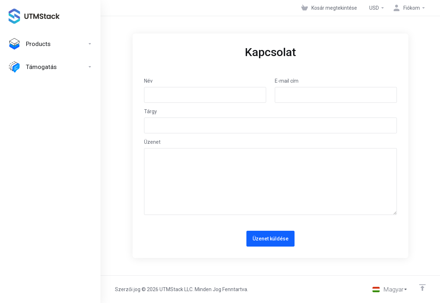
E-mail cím (286, 81)
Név (148, 81)
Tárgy (150, 111)
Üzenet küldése (270, 239)
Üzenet (152, 142)
